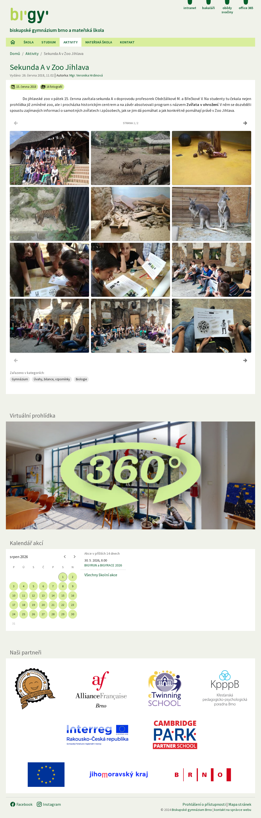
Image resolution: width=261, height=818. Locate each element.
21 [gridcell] (53, 605)
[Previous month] (65, 557)
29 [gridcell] (62, 614)
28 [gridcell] (53, 614)
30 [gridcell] (72, 614)
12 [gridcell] (33, 595)
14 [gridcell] (53, 595)
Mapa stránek (239, 804)
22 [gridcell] (62, 605)
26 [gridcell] (33, 614)
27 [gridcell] (43, 614)
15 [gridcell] (62, 595)
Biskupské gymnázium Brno (192, 809)
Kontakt (127, 42)
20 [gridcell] (43, 605)
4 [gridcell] (23, 586)
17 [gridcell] (13, 605)
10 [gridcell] (13, 595)
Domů (15, 53)
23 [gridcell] (72, 605)
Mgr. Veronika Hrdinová (86, 75)
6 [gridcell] (43, 586)
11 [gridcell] (23, 595)
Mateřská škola (98, 42)
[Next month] (74, 557)
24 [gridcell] (13, 614)
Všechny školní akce (100, 574)
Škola (29, 42)
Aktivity (32, 53)
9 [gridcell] (72, 586)
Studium (48, 42)
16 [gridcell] (72, 595)
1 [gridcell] (63, 577)
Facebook (21, 804)
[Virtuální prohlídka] (130, 475)
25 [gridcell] (23, 614)
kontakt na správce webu (232, 809)
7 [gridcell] (53, 586)
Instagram (48, 804)
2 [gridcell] (72, 577)
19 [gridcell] (33, 605)
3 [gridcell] (13, 586)
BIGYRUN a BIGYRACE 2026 (103, 565)
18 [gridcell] (23, 605)
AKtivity (71, 42)
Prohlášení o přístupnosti (204, 804)
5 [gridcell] (33, 586)
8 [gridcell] (63, 586)
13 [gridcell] (43, 595)
